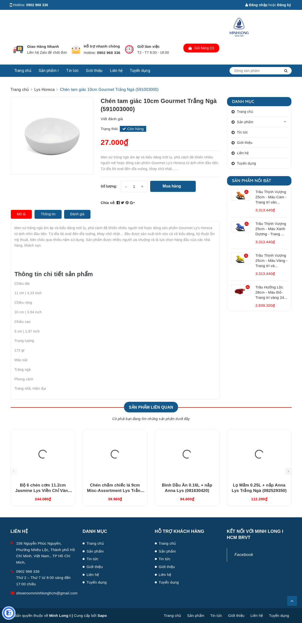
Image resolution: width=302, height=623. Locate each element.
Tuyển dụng (140, 70)
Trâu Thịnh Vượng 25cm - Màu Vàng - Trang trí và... (271, 260)
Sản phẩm (49, 70)
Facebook (243, 554)
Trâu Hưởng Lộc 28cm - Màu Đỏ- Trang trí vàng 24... (271, 292)
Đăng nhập (256, 5)
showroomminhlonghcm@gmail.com (47, 593)
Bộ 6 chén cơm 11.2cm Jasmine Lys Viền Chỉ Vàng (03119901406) (43, 490)
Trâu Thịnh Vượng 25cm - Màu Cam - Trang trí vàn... (271, 197)
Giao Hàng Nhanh (43, 46)
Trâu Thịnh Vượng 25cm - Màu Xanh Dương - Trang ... (270, 228)
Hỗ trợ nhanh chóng (102, 46)
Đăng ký (284, 5)
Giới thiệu (94, 70)
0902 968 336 (37, 5)
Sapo (102, 615)
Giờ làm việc (148, 46)
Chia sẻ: (108, 203)
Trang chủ (22, 70)
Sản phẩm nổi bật (251, 180)
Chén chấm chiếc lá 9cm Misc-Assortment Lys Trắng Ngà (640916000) (115, 490)
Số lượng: (109, 186)
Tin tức (72, 70)
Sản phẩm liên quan (151, 407)
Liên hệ (116, 70)
